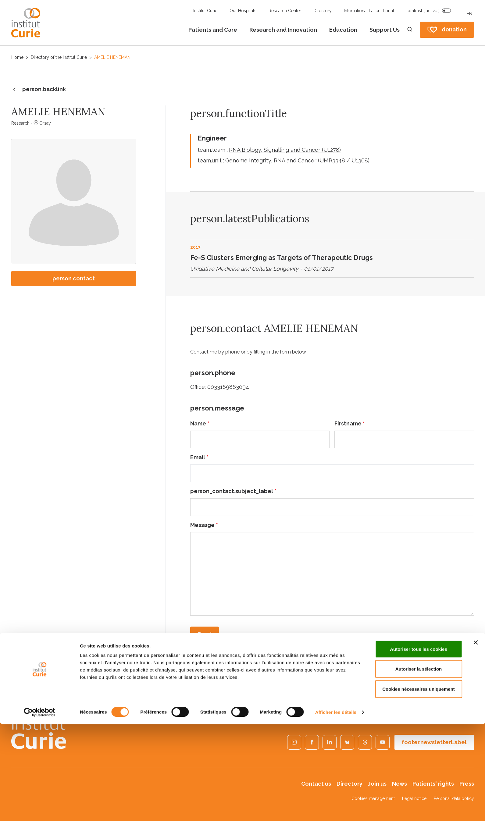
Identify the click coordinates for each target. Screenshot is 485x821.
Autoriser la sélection (418, 766)
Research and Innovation (283, 30)
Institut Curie (205, 10)
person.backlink (38, 89)
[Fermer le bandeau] (475, 739)
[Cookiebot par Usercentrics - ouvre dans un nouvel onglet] (39, 809)
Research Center (285, 10)
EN (469, 13)
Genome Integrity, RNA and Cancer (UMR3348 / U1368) (297, 160)
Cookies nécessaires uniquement (418, 785)
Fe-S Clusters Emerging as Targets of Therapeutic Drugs (281, 257)
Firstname (349, 423)
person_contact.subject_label (233, 491)
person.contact (73, 278)
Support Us (384, 30)
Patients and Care (212, 30)
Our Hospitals (243, 10)
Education (343, 30)
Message (204, 525)
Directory (322, 10)
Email (199, 457)
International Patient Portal (369, 10)
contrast (423, 10)
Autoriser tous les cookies (418, 745)
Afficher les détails (335, 809)
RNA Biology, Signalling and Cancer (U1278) (285, 150)
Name (199, 423)
